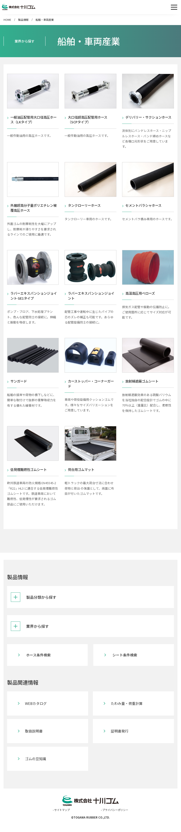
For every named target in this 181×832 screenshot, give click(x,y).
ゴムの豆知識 (36, 769)
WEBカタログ (36, 714)
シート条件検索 (125, 665)
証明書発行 (120, 742)
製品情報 (23, 20)
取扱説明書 (34, 742)
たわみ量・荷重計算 (127, 714)
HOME (7, 20)
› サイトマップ (61, 820)
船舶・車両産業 (45, 20)
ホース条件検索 (39, 665)
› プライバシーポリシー (114, 820)
